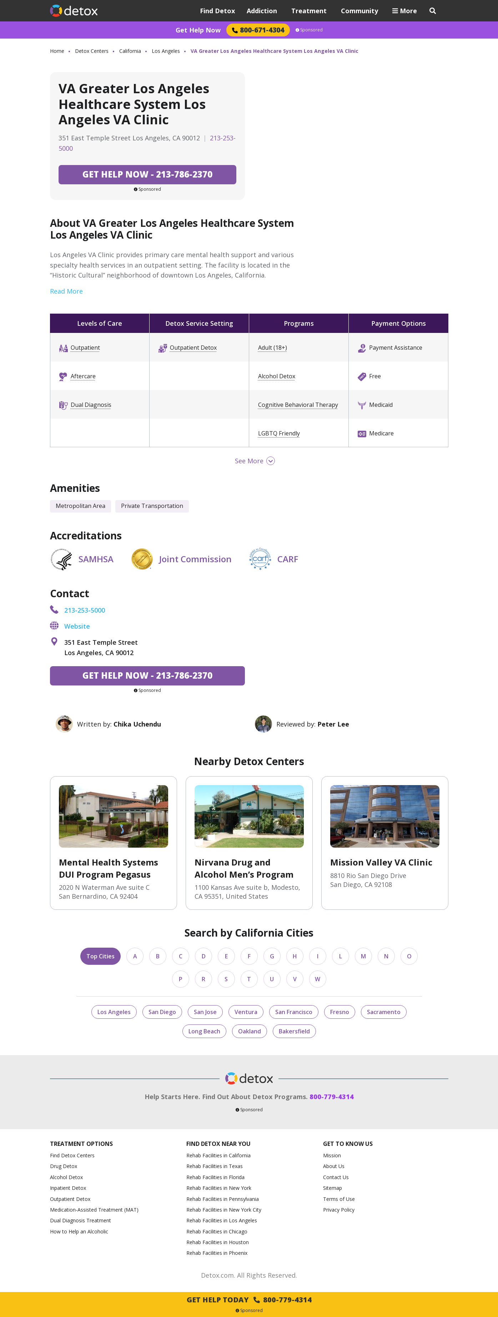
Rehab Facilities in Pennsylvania (222, 1199)
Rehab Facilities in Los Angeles (221, 1220)
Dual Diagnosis (91, 405)
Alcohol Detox (276, 376)
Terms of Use (339, 1199)
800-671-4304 (258, 30)
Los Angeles (166, 51)
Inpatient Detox (68, 1187)
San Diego (162, 1012)
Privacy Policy (338, 1209)
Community (359, 10)
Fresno (339, 1012)
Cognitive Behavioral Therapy (298, 405)
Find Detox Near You (218, 1144)
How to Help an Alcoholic (79, 1231)
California (130, 51)
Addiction (262, 10)
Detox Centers (92, 51)
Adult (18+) (272, 347)
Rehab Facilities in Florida (215, 1177)
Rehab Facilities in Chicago (216, 1231)
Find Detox (217, 10)
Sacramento (384, 1012)
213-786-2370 (147, 174)
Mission (332, 1155)
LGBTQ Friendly (279, 433)
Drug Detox (63, 1166)
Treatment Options (81, 1144)
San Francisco (293, 1012)
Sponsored (309, 30)
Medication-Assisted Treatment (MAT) (94, 1209)
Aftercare (83, 376)
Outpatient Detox (193, 347)
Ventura (246, 1012)
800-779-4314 (332, 1096)
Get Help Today (249, 1299)
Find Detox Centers (72, 1155)
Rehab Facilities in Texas (214, 1166)
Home (57, 51)
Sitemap (332, 1187)
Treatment (309, 10)
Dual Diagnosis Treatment (80, 1220)
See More (249, 461)
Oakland (249, 1031)
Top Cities (100, 956)
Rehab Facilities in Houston (217, 1242)
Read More (66, 291)
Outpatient (85, 347)
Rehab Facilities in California (218, 1155)
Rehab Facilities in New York (218, 1187)
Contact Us (336, 1177)
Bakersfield (294, 1031)
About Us (333, 1166)
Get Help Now (198, 30)
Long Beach (204, 1031)
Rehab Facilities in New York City (223, 1209)
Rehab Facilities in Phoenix (216, 1252)
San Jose (205, 1012)
